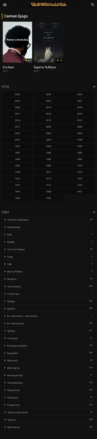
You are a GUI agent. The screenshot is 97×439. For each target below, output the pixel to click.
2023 (17, 100)
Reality (10, 242)
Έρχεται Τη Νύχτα (45, 67)
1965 (48, 198)
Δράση (11, 308)
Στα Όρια (8, 67)
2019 (48, 107)
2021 (79, 100)
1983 (48, 159)
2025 (48, 94)
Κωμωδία (12, 353)
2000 (48, 139)
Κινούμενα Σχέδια (17, 345)
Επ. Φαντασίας (15, 323)
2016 (48, 113)
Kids (9, 234)
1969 (17, 191)
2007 (17, 133)
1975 (17, 178)
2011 (17, 126)
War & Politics (15, 271)
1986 (48, 152)
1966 (17, 198)
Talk (9, 264)
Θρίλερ (11, 331)
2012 (79, 120)
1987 (17, 152)
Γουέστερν (13, 293)
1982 (79, 159)
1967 (79, 191)
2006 (48, 133)
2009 (48, 126)
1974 (48, 178)
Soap (10, 256)
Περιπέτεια (13, 390)
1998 (79, 139)
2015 (79, 113)
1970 (79, 185)
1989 (79, 146)
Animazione (13, 227)
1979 (79, 165)
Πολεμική (12, 397)
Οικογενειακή (15, 382)
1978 (17, 172)
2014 (17, 120)
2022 (48, 100)
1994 (48, 146)
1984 (17, 159)
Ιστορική (12, 338)
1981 (17, 165)
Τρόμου (11, 419)
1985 (79, 152)
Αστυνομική (14, 286)
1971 (48, 185)
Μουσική (12, 360)
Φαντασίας (13, 427)
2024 (79, 94)
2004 (79, 133)
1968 (48, 191)
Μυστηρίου (13, 368)
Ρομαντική (13, 405)
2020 (17, 107)
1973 (79, 178)
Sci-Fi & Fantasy (16, 249)
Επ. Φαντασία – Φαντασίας (22, 316)
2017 (17, 113)
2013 (48, 120)
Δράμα (11, 301)
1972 (17, 185)
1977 (48, 172)
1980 (48, 165)
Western (12, 279)
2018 (79, 107)
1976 (79, 172)
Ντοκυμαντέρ (15, 375)
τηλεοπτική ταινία (17, 412)
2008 (79, 126)
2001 (17, 139)
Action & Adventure (18, 219)
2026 (17, 94)
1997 (17, 146)
